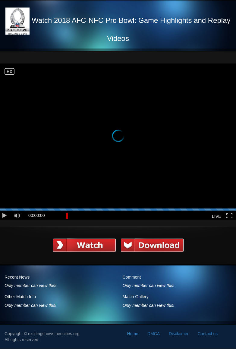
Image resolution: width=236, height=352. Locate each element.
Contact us (207, 333)
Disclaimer (178, 333)
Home (132, 333)
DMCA (153, 333)
